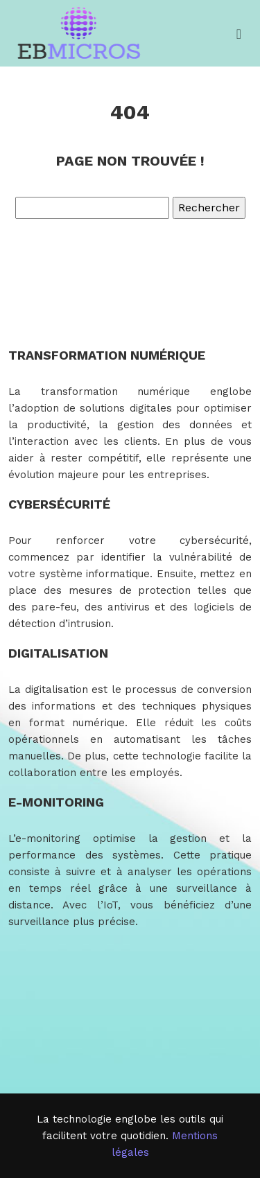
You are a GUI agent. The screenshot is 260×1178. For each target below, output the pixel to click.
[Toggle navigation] (239, 33)
